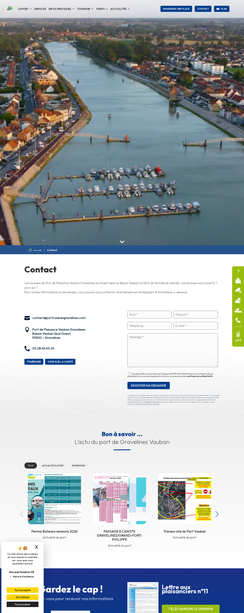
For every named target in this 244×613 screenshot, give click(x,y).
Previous (21, 513)
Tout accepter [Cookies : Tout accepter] (22, 590)
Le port (23, 9)
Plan (224, 8)
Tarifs (100, 9)
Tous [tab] (31, 465)
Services (40, 9)
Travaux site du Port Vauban (184, 531)
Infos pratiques (60, 9)
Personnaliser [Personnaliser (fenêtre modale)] (22, 604)
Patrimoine (78, 465)
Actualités (118, 9)
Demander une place (176, 8)
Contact (203, 8)
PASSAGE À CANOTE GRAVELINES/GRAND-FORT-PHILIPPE (119, 535)
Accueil (35, 250)
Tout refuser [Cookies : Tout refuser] (22, 597)
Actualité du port (53, 465)
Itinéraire (34, 361)
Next (216, 513)
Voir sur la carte (60, 361)
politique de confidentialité (200, 376)
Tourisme (83, 9)
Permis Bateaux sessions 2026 (54, 531)
